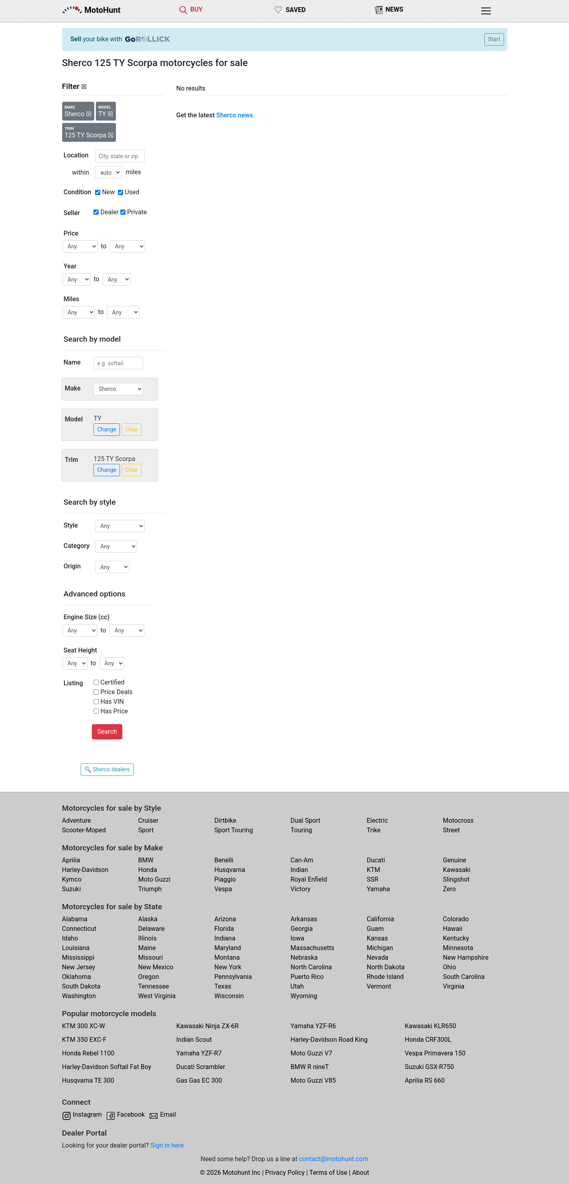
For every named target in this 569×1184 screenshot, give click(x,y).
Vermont (379, 986)
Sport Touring (234, 830)
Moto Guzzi (154, 879)
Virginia (454, 986)
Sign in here (167, 1145)
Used (132, 192)
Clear (131, 429)
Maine (147, 948)
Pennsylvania (233, 977)
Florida (224, 928)
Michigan (380, 948)
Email (168, 1114)
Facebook (131, 1114)
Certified (112, 682)
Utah (297, 986)
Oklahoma (76, 977)
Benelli (224, 860)
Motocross (458, 820)
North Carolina (311, 967)
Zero (449, 889)
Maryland (228, 948)
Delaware (151, 928)
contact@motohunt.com (334, 1159)
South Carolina (464, 977)
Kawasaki (456, 870)
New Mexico (156, 967)
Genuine (454, 860)
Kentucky (456, 938)
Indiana (225, 938)
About (360, 1172)
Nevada (378, 957)
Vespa (223, 889)
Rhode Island (385, 977)
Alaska (148, 919)
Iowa (297, 938)
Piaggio (225, 879)
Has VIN (112, 701)
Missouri (150, 957)
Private (137, 212)
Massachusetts (312, 948)
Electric (377, 820)
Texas (223, 986)
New (108, 192)
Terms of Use (328, 1172)
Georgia (302, 928)
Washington (79, 996)
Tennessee (153, 986)
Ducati (376, 860)
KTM (374, 870)
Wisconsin (229, 996)
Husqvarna (230, 870)
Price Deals (116, 692)
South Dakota (81, 986)
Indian (299, 870)
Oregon (148, 977)
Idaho (70, 938)
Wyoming (304, 996)
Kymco (72, 879)
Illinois (147, 938)
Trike (374, 830)
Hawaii (453, 928)
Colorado (456, 919)
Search (107, 731)
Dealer (109, 212)
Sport (146, 830)
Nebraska (304, 957)
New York (228, 967)
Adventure (76, 820)
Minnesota (458, 948)
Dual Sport (306, 820)
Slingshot (456, 879)
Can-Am (302, 860)
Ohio (449, 967)
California (380, 919)
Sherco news (234, 115)
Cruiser (148, 820)
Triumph (150, 889)
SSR (373, 879)
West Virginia (157, 996)
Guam (375, 928)
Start (494, 39)
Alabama (74, 919)
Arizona (225, 919)
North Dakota (386, 967)
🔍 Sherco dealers (107, 769)
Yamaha (378, 889)
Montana (227, 957)
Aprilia (71, 860)
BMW (146, 860)
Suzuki (71, 889)
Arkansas (304, 919)
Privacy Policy (285, 1172)
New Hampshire (466, 957)
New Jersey (78, 967)
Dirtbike (226, 820)
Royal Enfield (309, 879)
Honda (147, 870)
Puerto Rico (307, 977)
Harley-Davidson (85, 870)
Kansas (377, 938)
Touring (301, 830)
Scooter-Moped (84, 830)
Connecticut (79, 928)
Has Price (114, 711)
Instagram (87, 1114)
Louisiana (76, 948)
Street (451, 830)
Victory (301, 889)
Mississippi (78, 957)
